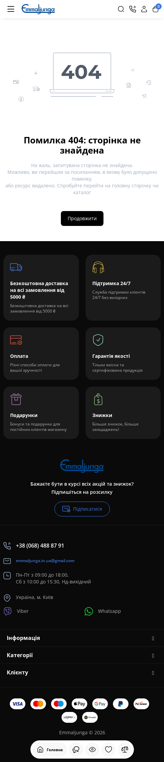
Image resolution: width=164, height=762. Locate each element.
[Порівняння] (125, 749)
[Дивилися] (76, 749)
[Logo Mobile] (38, 9)
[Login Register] (144, 9)
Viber (16, 611)
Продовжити (82, 218)
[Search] (121, 9)
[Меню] (10, 9)
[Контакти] (132, 9)
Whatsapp (103, 611)
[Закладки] (108, 749)
